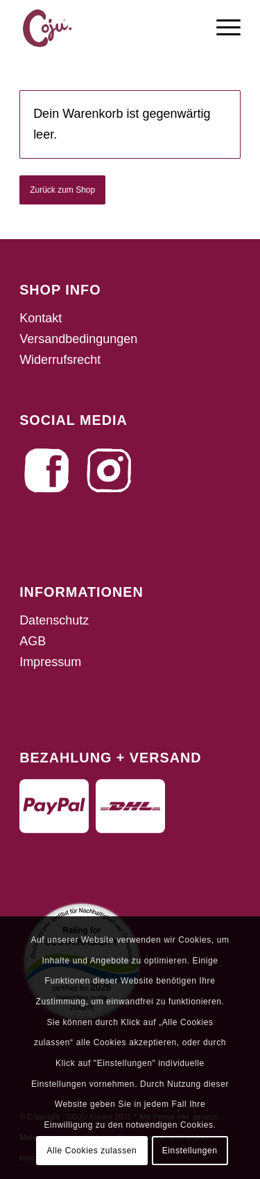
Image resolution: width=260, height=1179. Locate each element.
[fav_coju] (107, 27)
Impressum (50, 662)
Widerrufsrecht (60, 360)
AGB (32, 641)
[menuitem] (221, 27)
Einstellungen (190, 1150)
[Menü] (221, 27)
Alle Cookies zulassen (91, 1150)
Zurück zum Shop (62, 190)
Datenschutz (54, 620)
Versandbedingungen (78, 339)
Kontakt (40, 318)
